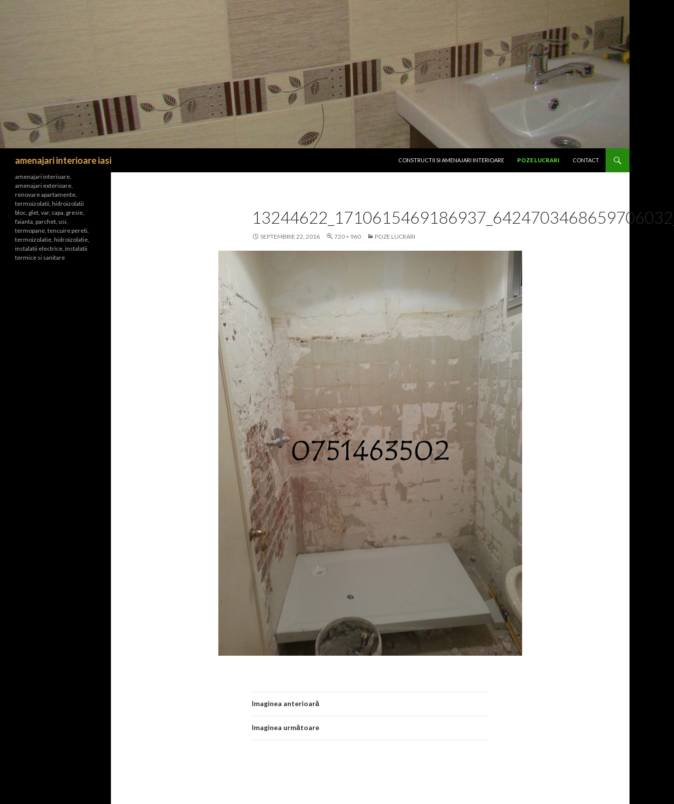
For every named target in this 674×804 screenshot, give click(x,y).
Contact (586, 160)
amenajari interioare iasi (63, 160)
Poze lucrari (538, 160)
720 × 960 (347, 236)
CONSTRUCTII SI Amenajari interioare (451, 160)
